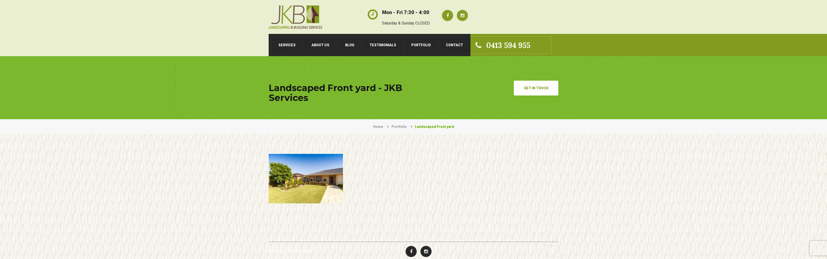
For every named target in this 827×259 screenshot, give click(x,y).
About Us (320, 45)
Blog (349, 45)
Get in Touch (536, 88)
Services (287, 45)
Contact (454, 45)
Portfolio (421, 45)
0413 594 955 (502, 45)
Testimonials (382, 45)
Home (378, 127)
